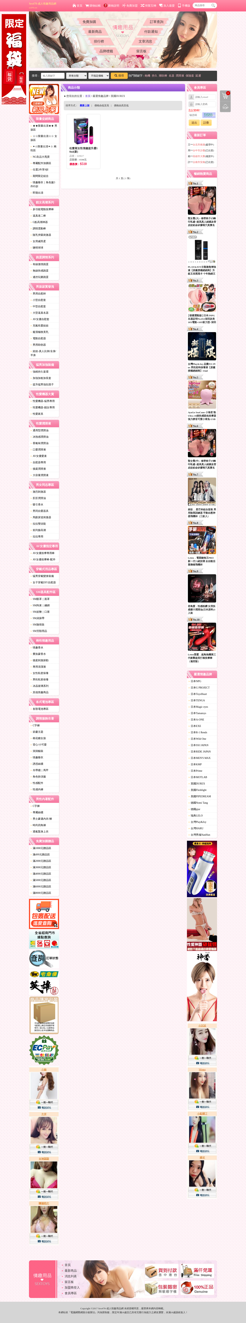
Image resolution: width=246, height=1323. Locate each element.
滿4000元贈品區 (40, 873)
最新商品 (95, 31)
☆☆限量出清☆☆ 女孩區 (43, 138)
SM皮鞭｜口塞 (40, 611)
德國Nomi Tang (198, 802)
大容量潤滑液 (39, 475)
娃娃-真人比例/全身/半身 (43, 353)
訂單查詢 (156, 22)
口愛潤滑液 (38, 449)
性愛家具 (36, 413)
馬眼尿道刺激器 (40, 517)
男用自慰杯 (38, 293)
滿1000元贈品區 (40, 848)
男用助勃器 (38, 344)
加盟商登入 (72, 1287)
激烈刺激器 (38, 491)
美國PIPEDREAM (199, 796)
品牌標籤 (106, 51)
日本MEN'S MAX (199, 758)
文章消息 (145, 41)
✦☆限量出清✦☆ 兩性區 (43, 148)
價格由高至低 (121, 105)
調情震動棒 (38, 228)
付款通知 (151, 31)
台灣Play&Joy (197, 822)
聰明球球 (36, 247)
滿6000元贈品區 (40, 886)
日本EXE (194, 726)
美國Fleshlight (197, 790)
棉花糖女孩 (38, 738)
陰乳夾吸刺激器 (40, 235)
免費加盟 (130, 5)
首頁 (77, 5)
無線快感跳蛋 (39, 270)
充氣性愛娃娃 (39, 325)
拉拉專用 (36, 536)
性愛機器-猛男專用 (42, 401)
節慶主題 (36, 731)
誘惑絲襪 (36, 763)
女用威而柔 (38, 241)
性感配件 (36, 783)
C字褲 (35, 725)
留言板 (141, 51)
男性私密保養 (39, 679)
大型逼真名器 (39, 312)
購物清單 (225, 93)
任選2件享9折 (39, 169)
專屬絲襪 (36, 812)
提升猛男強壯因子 (42, 384)
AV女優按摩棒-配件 (42, 559)
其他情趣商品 (39, 692)
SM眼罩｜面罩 (40, 599)
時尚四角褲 (38, 825)
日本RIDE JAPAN (199, 751)
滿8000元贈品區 (40, 893)
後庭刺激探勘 (39, 660)
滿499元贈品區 (40, 854)
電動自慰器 (38, 338)
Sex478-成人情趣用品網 (42, 5)
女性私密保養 (39, 673)
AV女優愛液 (38, 456)
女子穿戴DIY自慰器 (43, 582)
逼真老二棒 (38, 215)
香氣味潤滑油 (39, 443)
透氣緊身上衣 (39, 831)
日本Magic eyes (198, 706)
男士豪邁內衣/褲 (41, 818)
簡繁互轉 (148, 5)
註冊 (206, 122)
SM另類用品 (38, 631)
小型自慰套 (38, 300)
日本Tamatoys (197, 713)
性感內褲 (36, 789)
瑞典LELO (195, 815)
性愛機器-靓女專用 (42, 407)
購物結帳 (93, 5)
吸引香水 (36, 504)
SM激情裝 (37, 624)
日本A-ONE (196, 719)
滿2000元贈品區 (40, 861)
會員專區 (71, 1293)
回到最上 (225, 106)
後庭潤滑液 (38, 468)
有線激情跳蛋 (39, 264)
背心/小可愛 (38, 744)
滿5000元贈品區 (40, 880)
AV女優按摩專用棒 (42, 553)
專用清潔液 (38, 666)
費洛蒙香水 (38, 654)
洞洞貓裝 (36, 751)
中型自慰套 (38, 306)
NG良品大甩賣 (40, 156)
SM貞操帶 (37, 618)
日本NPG (194, 681)
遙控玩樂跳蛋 (39, 277)
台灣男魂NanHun (199, 834)
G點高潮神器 (39, 222)
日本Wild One (197, 738)
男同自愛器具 (39, 511)
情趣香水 (36, 647)
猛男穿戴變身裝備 (42, 576)
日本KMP (195, 764)
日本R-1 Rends (197, 732)
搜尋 (119, 75)
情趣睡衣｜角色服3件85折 (42, 184)
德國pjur (194, 809)
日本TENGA (196, 700)
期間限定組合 (39, 176)
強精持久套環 (39, 371)
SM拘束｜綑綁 (40, 605)
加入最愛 (167, 5)
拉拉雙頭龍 (38, 523)
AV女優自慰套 (39, 319)
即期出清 (36, 192)
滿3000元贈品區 (40, 867)
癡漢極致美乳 (39, 332)
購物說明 (111, 5)
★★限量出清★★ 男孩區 (43, 127)
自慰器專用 (38, 462)
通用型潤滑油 (39, 430)
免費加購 (89, 22)
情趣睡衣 (36, 757)
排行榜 (99, 41)
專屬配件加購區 (40, 163)
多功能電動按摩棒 (42, 209)
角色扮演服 (38, 776)
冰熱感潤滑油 (39, 436)
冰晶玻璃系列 (39, 686)
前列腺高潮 (38, 530)
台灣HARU (195, 828)
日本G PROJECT (199, 687)
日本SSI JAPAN (198, 745)
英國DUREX (196, 783)
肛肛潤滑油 (38, 498)
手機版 (184, 5)
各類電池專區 (39, 709)
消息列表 (71, 1276)
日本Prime (195, 770)
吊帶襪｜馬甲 (39, 770)
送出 (194, 122)
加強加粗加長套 (40, 378)
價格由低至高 (101, 105)
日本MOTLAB (197, 777)
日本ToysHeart (197, 694)
